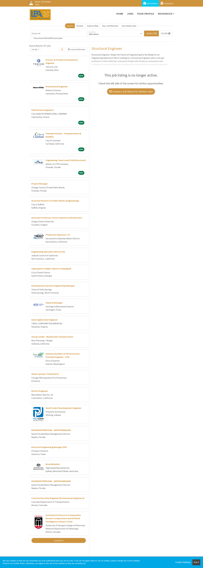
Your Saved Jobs (129, 25)
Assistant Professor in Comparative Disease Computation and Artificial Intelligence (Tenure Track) (63, 518)
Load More (58, 540)
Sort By (34, 49)
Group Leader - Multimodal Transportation (52, 336)
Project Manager (39, 183)
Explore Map (93, 25)
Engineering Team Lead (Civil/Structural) (66, 160)
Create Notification (76, 49)
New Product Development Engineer (63, 408)
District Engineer (39, 391)
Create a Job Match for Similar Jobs (131, 91)
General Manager (54, 302)
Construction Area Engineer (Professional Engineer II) (57, 498)
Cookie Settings (182, 562)
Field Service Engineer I (42, 110)
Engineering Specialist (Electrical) (48, 251)
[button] (166, 33)
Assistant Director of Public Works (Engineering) (55, 200)
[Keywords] (58, 33)
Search (70, 25)
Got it (196, 562)
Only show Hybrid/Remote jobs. (48, 38)
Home (119, 13)
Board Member (53, 464)
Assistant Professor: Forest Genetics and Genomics (56, 217)
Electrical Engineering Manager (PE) (49, 447)
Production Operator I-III (58, 234)
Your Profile (145, 13)
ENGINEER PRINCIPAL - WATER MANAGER (51, 430)
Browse (79, 25)
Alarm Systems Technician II (45, 374)
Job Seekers (150, 3)
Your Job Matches (110, 25)
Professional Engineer (57, 86)
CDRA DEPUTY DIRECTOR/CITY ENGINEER (51, 268)
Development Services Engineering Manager (53, 285)
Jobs (130, 13)
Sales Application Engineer (44, 319)
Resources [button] (165, 13)
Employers (167, 3)
